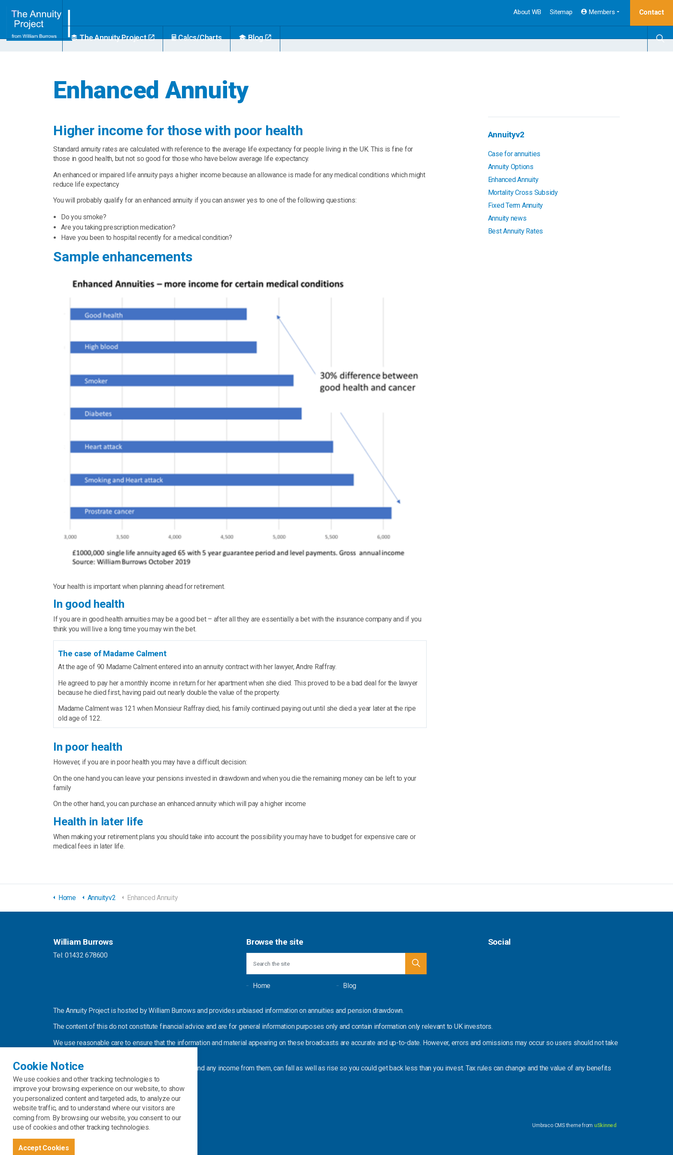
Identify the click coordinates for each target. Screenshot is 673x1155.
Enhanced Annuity (513, 180)
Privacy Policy (168, 1125)
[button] (416, 963)
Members (598, 12)
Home (261, 986)
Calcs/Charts (217, 37)
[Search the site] (336, 963)
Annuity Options (511, 167)
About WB (527, 12)
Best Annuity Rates (515, 231)
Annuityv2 (506, 134)
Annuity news (507, 218)
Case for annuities (514, 154)
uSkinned (605, 1125)
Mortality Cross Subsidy (523, 192)
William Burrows (41, 26)
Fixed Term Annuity (515, 205)
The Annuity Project (132, 37)
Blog (275, 37)
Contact (651, 12)
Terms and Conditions (123, 1125)
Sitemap (561, 12)
